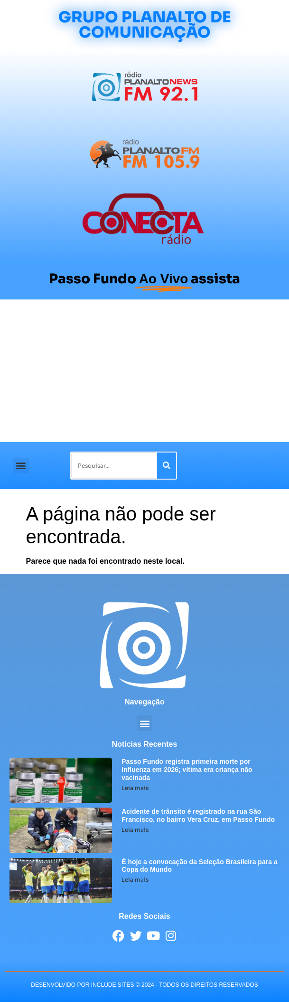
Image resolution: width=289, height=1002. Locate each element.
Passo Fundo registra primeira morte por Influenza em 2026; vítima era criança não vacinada (186, 769)
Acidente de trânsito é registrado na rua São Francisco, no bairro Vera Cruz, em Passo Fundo (198, 815)
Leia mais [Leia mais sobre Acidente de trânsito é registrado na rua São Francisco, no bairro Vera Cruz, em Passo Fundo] (135, 829)
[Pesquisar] (166, 466)
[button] (21, 465)
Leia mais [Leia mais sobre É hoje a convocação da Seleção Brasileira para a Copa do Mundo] (135, 879)
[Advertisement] (144, 370)
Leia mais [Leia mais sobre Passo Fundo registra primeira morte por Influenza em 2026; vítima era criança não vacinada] (135, 787)
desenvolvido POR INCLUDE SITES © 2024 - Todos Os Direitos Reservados (144, 985)
